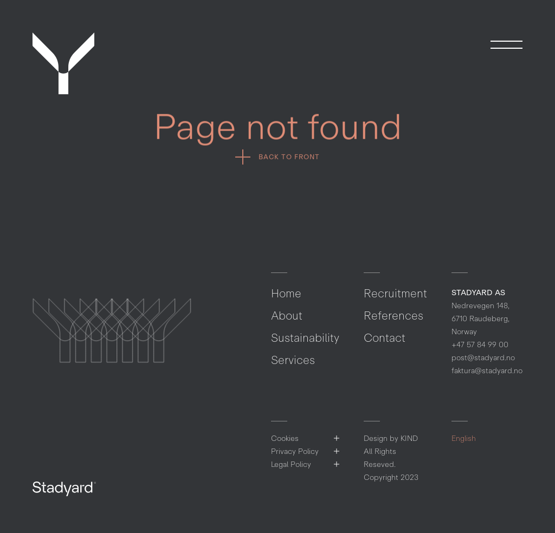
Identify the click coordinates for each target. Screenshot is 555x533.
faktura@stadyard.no (486, 371)
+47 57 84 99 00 (479, 345)
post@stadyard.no (483, 358)
